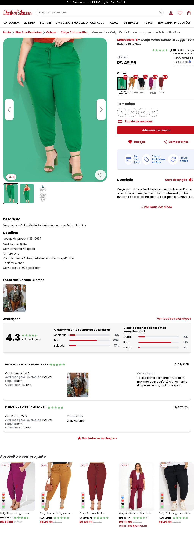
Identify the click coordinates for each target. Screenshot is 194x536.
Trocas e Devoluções (60, 518)
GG (118, 114)
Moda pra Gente (99, 527)
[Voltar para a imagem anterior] (9, 100)
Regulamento (11, 518)
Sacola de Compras (179, 527)
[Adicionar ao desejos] (86, 156)
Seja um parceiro (100, 523)
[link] (169, 50)
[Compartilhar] (169, 143)
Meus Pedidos (175, 518)
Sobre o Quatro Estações (104, 514)
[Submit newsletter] (187, 472)
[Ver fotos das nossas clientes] (78, 386)
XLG (140, 114)
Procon (52, 527)
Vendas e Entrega (13, 514)
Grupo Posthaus (99, 518)
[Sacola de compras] (188, 12)
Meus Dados (174, 514)
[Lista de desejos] (179, 12)
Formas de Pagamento (16, 523)
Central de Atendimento (62, 514)
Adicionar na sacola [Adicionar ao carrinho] (147, 132)
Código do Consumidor (62, 523)
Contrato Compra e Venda (18, 532)
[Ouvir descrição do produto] (174, 181)
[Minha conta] (170, 12)
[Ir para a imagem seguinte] (87, 100)
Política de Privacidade (131, 481)
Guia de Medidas (143, 514)
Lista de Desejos (176, 523)
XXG (129, 114)
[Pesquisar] (160, 12)
